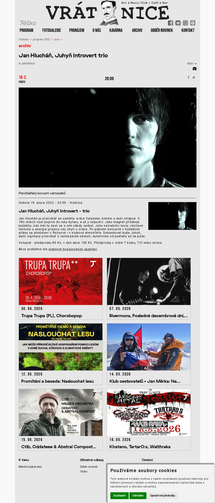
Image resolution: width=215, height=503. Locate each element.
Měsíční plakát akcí (30, 466)
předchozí (27, 63)
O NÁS (97, 30)
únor (57, 39)
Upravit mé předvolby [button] (162, 495)
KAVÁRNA (115, 30)
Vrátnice (24, 39)
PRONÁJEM (76, 30)
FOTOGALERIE (51, 30)
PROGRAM (26, 30)
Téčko (83, 471)
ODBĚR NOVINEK (162, 30)
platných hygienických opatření (73, 249)
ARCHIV (137, 30)
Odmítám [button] (138, 495)
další (191, 63)
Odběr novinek (89, 466)
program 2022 (41, 39)
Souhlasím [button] (119, 495)
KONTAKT (187, 30)
